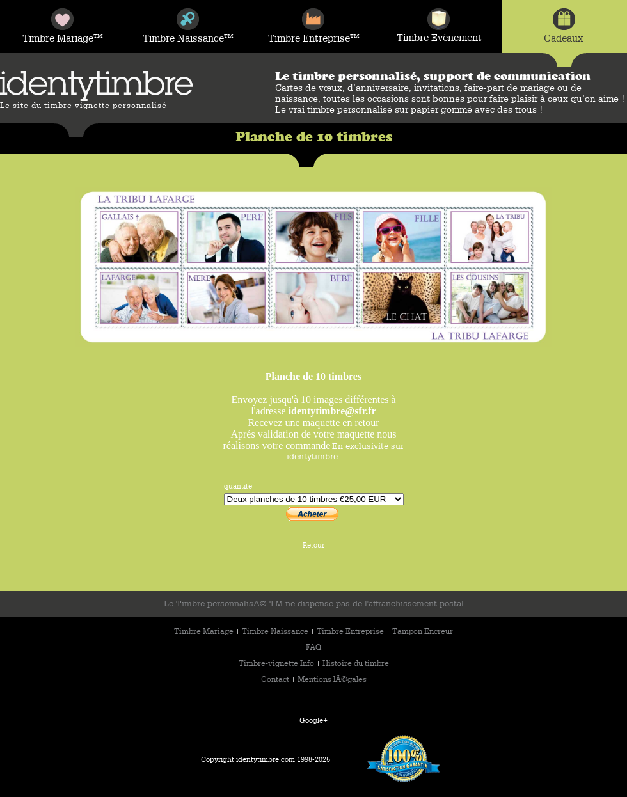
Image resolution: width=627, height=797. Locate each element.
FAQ (313, 646)
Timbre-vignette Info (277, 662)
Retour (313, 545)
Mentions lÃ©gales (332, 678)
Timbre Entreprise (351, 630)
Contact (276, 678)
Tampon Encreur (422, 630)
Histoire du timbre (355, 662)
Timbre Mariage (204, 630)
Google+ (313, 720)
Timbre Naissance (276, 630)
